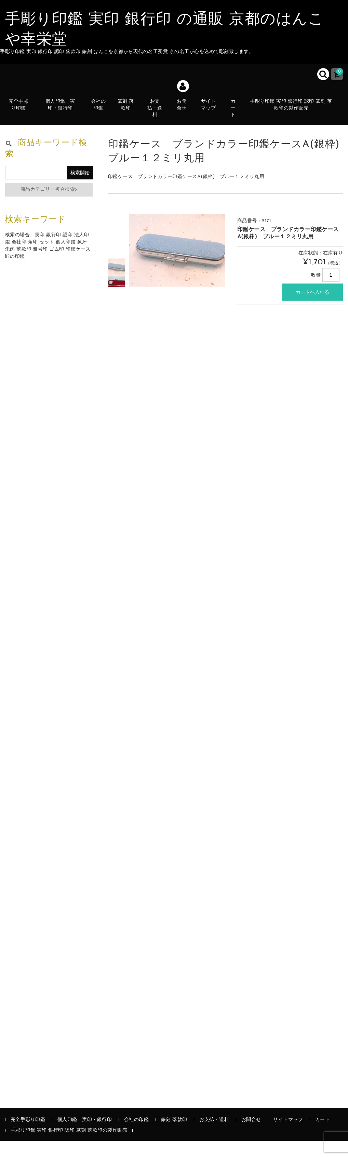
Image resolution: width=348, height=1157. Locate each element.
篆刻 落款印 (129, 114)
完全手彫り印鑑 (22, 114)
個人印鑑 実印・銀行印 (63, 110)
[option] (117, 283)
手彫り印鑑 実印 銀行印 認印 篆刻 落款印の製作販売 (295, 110)
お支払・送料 (158, 114)
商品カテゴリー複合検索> (49, 205)
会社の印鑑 (101, 114)
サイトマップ (212, 114)
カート (237, 114)
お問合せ (185, 118)
